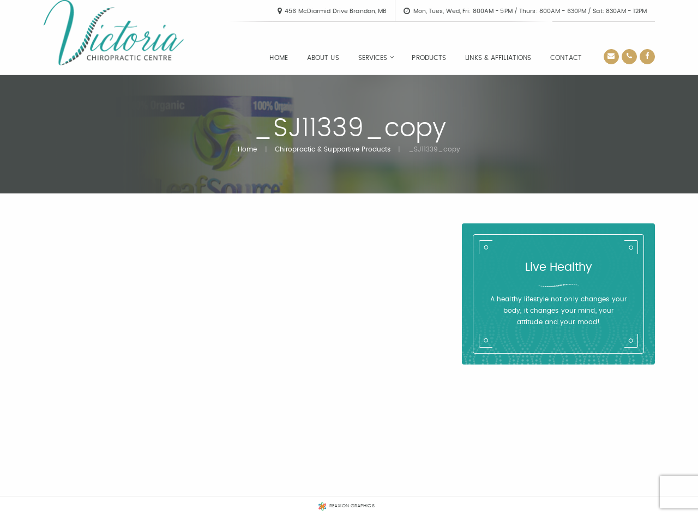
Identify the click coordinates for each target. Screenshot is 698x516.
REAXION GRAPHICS (352, 505)
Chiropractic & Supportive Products (332, 149)
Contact (566, 57)
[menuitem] (278, 57)
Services (373, 57)
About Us (323, 57)
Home (278, 57)
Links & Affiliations (498, 57)
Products (429, 57)
